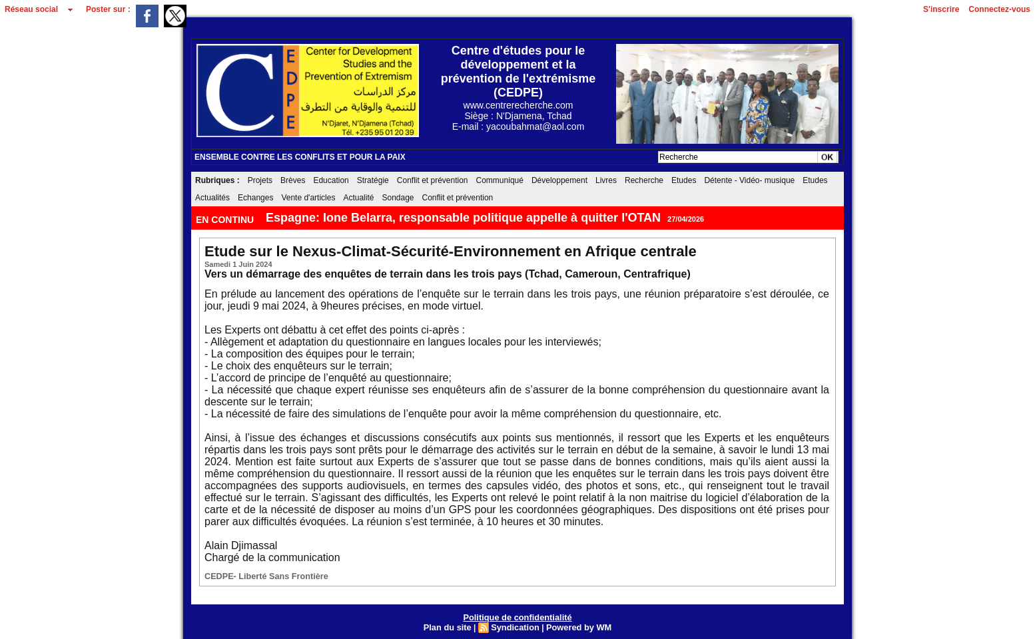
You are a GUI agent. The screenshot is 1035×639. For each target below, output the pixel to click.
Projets (260, 180)
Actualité (358, 197)
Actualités (212, 197)
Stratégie (373, 180)
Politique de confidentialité (518, 615)
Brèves (292, 180)
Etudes (683, 180)
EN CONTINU (226, 219)
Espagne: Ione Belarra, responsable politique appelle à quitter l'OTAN (463, 217)
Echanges (255, 197)
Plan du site (451, 625)
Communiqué (499, 180)
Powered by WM (575, 625)
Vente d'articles (308, 197)
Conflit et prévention (432, 180)
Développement (559, 180)
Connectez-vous (999, 9)
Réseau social (31, 9)
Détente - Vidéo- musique (749, 180)
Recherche (644, 180)
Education (330, 180)
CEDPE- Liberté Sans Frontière (258, 576)
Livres (606, 180)
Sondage (398, 197)
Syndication (515, 625)
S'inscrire (941, 9)
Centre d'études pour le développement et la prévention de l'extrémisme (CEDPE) (518, 71)
